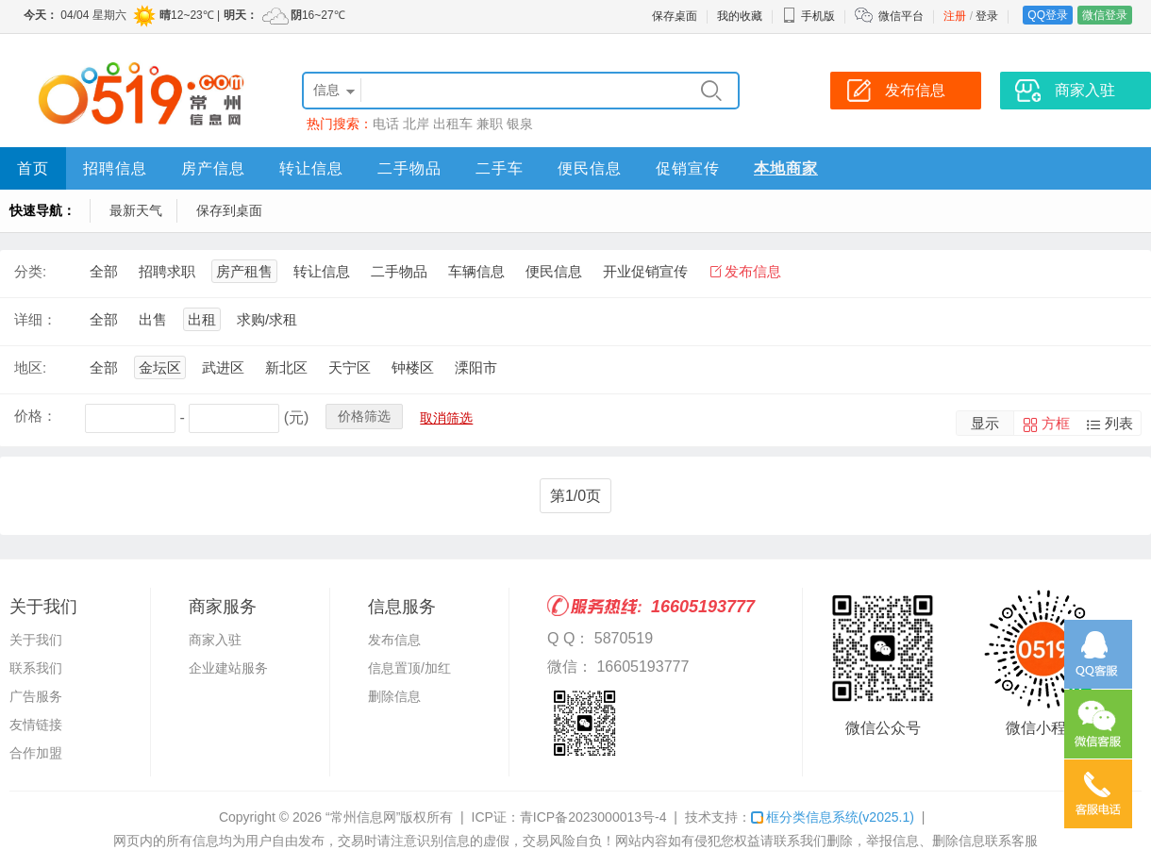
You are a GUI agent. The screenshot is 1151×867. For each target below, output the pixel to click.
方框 (1056, 423)
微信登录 (1104, 15)
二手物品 (409, 168)
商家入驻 (215, 639)
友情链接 (35, 724)
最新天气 (135, 210)
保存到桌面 (229, 210)
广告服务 (35, 696)
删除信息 (394, 696)
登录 (987, 16)
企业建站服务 (228, 667)
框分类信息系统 (832, 817)
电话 (386, 123)
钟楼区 (413, 367)
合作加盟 (35, 752)
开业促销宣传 (645, 271)
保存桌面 (674, 16)
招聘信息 (115, 168)
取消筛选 (446, 417)
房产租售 (244, 271)
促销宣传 (688, 168)
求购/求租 (267, 319)
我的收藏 (739, 16)
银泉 (520, 123)
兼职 (489, 123)
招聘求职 (167, 271)
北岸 (416, 123)
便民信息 (590, 168)
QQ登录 (1047, 15)
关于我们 (35, 639)
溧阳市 (476, 367)
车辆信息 (476, 271)
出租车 (453, 123)
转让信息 (311, 168)
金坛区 (160, 367)
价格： (35, 416)
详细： (35, 319)
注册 (954, 16)
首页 (33, 168)
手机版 (808, 16)
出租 (202, 319)
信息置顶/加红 (409, 667)
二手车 (499, 168)
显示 (985, 423)
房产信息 (213, 168)
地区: (30, 367)
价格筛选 (364, 416)
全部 (104, 271)
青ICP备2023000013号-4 (593, 817)
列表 (1119, 423)
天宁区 (349, 367)
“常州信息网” (362, 817)
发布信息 (753, 271)
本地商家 (786, 168)
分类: (30, 271)
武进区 (223, 367)
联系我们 (35, 667)
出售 (153, 319)
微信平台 (901, 16)
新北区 (286, 367)
